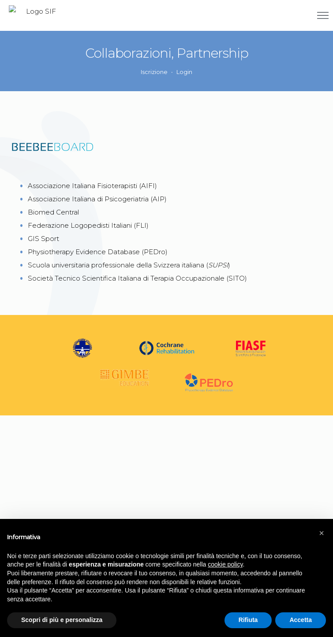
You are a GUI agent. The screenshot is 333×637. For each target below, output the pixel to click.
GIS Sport (43, 238)
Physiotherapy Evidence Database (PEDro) (98, 252)
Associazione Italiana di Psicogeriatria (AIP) (97, 199)
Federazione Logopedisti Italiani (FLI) (88, 225)
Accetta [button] (300, 619)
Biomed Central (53, 212)
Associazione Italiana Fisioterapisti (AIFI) (92, 185)
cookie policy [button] (225, 564)
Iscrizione (154, 71)
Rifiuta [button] (248, 619)
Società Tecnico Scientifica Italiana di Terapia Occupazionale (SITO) (137, 278)
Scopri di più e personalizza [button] (61, 619)
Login (184, 71)
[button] (321, 533)
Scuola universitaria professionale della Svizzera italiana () (129, 265)
